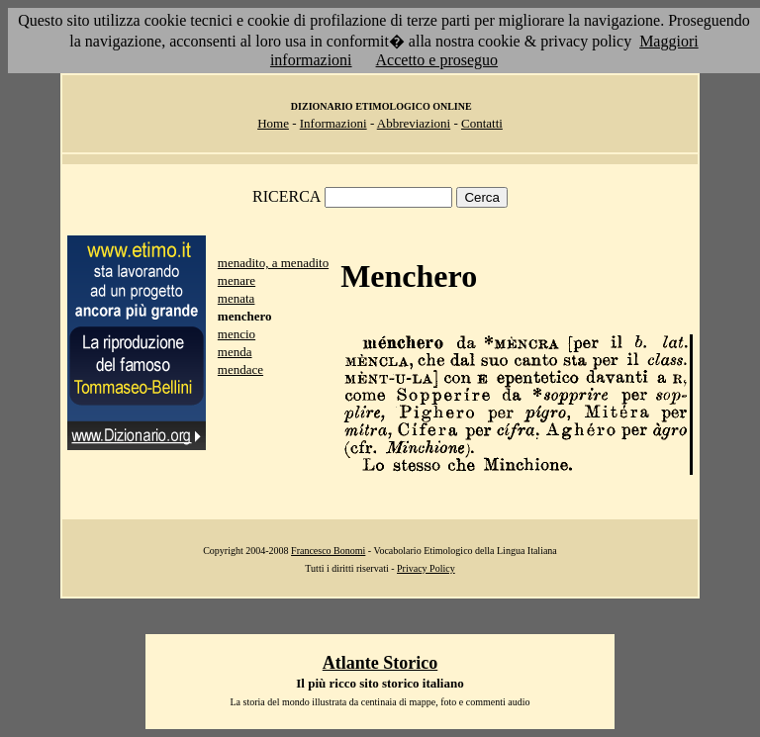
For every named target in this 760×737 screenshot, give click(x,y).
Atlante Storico (380, 663)
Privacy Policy (426, 568)
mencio (236, 333)
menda (235, 351)
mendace (240, 369)
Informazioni (333, 123)
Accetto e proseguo (437, 59)
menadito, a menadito (273, 262)
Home (273, 123)
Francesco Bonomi (328, 550)
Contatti (482, 123)
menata (236, 298)
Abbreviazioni (413, 123)
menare (236, 280)
